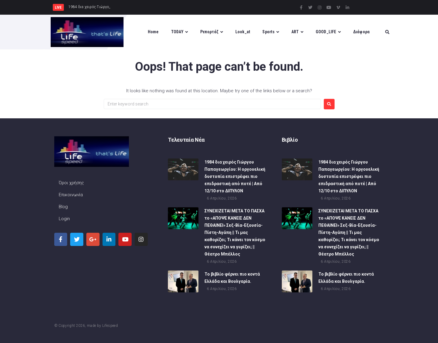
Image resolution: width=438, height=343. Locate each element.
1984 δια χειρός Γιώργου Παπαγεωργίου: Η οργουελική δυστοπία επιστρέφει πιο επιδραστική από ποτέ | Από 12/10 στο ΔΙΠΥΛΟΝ (234, 177)
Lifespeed (110, 326)
